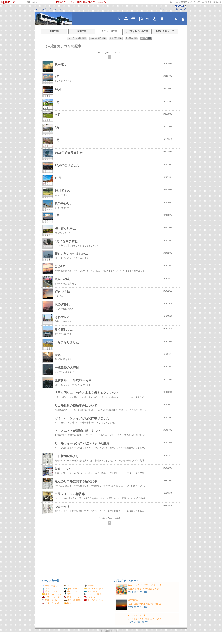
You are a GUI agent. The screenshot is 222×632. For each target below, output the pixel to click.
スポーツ (89, 585)
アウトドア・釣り (93, 588)
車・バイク (90, 591)
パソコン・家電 (92, 594)
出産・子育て (49, 585)
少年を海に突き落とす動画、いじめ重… (145, 619)
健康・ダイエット (51, 594)
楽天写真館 (133, 600)
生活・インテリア (51, 597)
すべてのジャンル (93, 600)
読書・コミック (72, 597)
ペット (68, 585)
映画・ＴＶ (70, 591)
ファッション (49, 588)
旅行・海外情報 (72, 600)
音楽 (67, 594)
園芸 (67, 603)
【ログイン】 (181, 9)
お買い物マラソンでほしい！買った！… (145, 585)
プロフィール (55, 9)
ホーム (38, 9)
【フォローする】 (167, 9)
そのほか (33, 2)
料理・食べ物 (49, 600)
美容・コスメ (49, 591)
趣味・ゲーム (71, 588)
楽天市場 (217, 2)
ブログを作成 (205, 2)
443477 (179, 6)
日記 (45, 9)
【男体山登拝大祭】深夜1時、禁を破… (145, 604)
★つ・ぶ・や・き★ (136, 615)
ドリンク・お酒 (50, 603)
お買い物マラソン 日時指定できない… (145, 589)
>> (185, 2)
